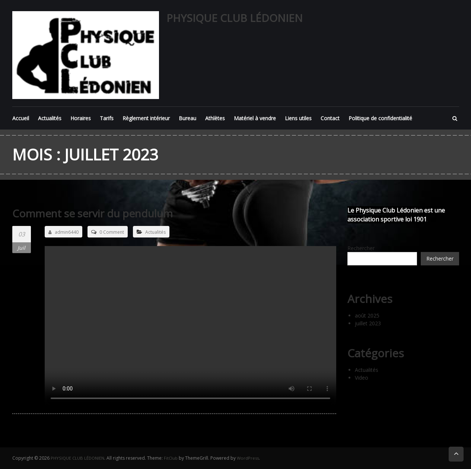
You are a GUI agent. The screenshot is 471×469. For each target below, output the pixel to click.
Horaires (80, 118)
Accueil (20, 118)
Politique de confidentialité (380, 118)
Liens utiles (298, 118)
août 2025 (367, 315)
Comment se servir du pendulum (99, 213)
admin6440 (63, 232)
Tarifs (107, 118)
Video (361, 377)
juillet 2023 (368, 323)
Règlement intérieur (146, 118)
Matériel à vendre (255, 118)
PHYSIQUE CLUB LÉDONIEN (234, 18)
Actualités (49, 118)
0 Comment (111, 232)
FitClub (174, 458)
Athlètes (215, 118)
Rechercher (361, 248)
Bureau (187, 118)
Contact (330, 118)
